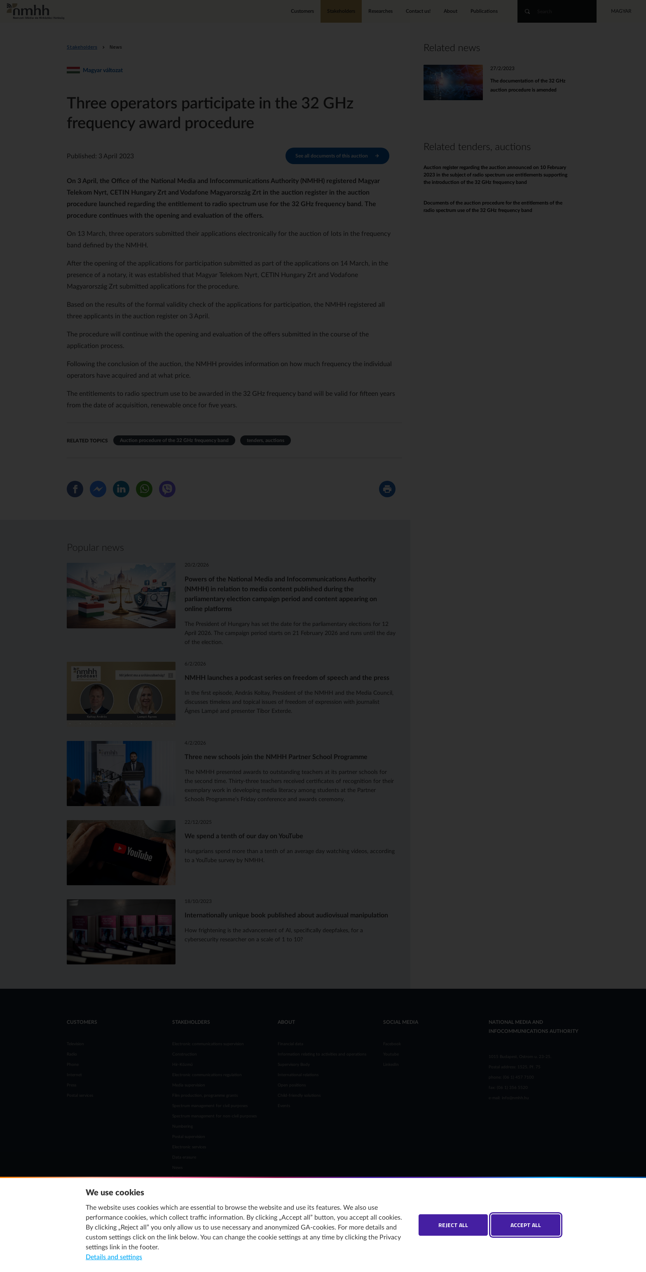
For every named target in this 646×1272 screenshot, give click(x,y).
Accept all (525, 1224)
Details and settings (114, 1257)
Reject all (453, 1224)
